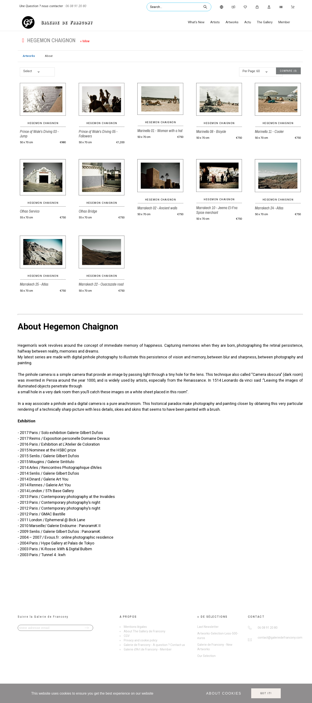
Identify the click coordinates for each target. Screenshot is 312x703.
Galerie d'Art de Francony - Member (148, 649)
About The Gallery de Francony (144, 631)
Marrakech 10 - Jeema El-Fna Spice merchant (216, 210)
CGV (127, 636)
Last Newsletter (208, 626)
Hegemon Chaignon (43, 123)
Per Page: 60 (251, 71)
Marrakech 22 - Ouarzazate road (101, 284)
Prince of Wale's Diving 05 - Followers (98, 134)
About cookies (223, 693)
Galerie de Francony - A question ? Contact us (154, 645)
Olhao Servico (29, 211)
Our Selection (206, 656)
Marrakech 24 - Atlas (269, 208)
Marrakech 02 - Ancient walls (157, 208)
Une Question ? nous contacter (41, 6)
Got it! (266, 693)
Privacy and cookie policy (140, 640)
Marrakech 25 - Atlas (34, 284)
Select (27, 71)
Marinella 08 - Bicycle (211, 131)
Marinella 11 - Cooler (269, 131)
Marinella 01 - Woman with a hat (159, 130)
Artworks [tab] (29, 56)
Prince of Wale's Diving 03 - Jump (39, 134)
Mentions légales (135, 626)
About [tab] (49, 56)
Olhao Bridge (88, 211)
